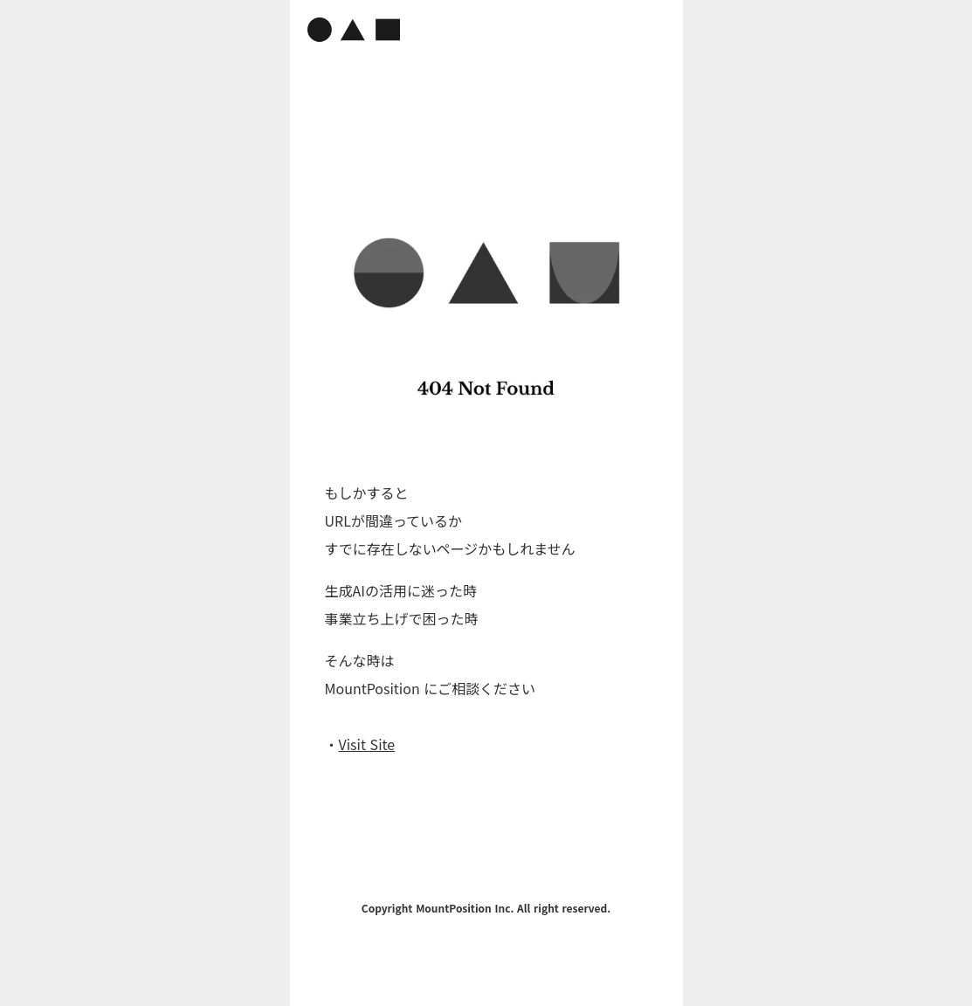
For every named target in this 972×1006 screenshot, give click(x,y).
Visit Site (367, 744)
